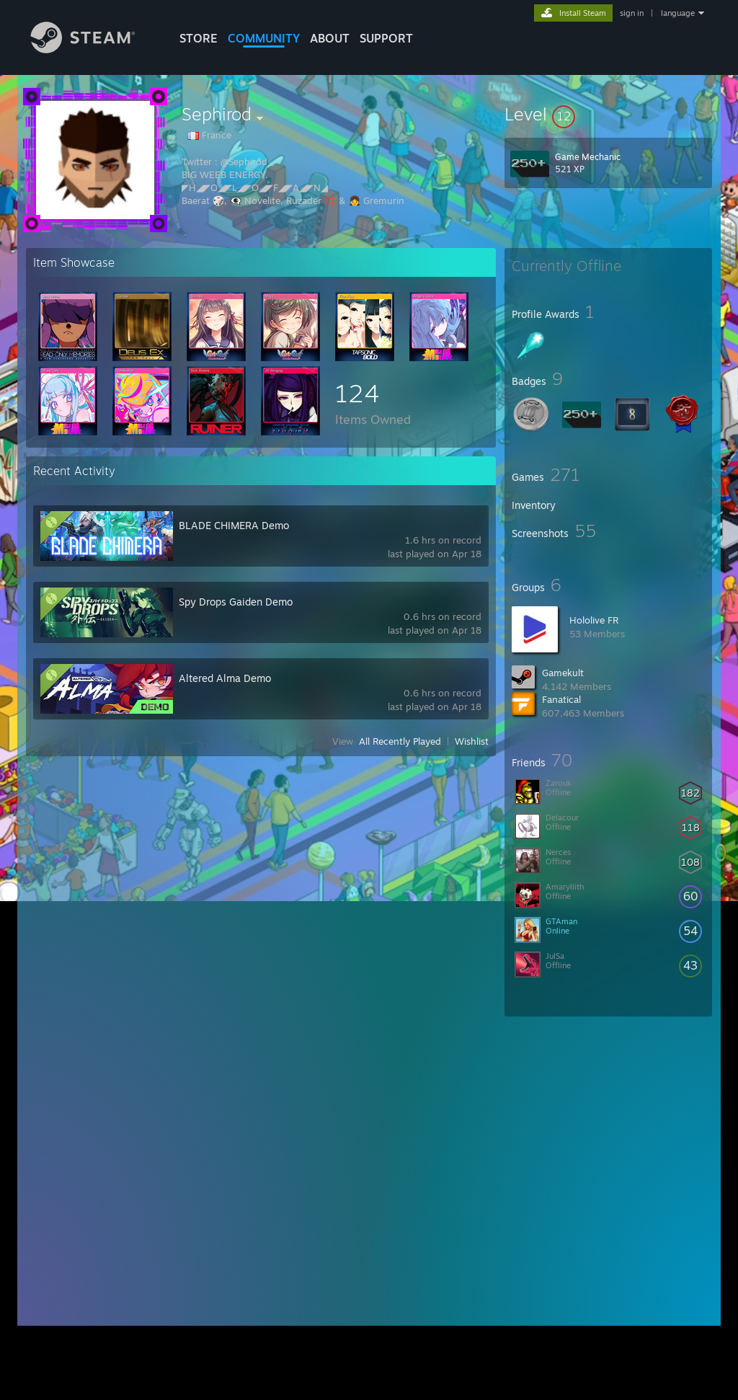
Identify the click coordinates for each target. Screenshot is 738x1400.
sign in (632, 13)
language (678, 13)
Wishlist (472, 741)
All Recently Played (400, 741)
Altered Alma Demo (225, 678)
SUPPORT (386, 38)
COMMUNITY (264, 38)
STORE (198, 38)
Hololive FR (593, 620)
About (330, 38)
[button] (608, 113)
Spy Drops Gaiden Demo (236, 601)
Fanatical (561, 699)
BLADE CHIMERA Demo (234, 525)
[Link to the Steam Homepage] (93, 49)
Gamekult (563, 672)
